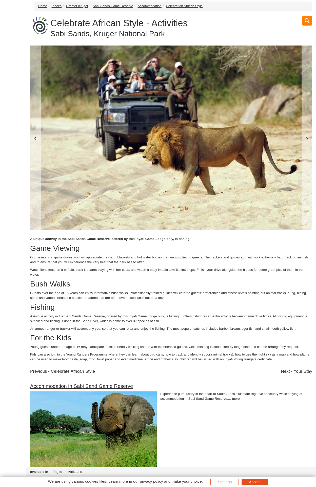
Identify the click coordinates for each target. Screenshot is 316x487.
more (236, 399)
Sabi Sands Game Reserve (113, 6)
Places (57, 6)
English (58, 472)
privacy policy (151, 481)
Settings (225, 482)
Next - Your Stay (296, 371)
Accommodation (149, 6)
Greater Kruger (77, 6)
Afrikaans (75, 472)
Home (42, 6)
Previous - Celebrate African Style (62, 371)
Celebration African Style (184, 6)
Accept (255, 482)
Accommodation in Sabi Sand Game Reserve (81, 386)
